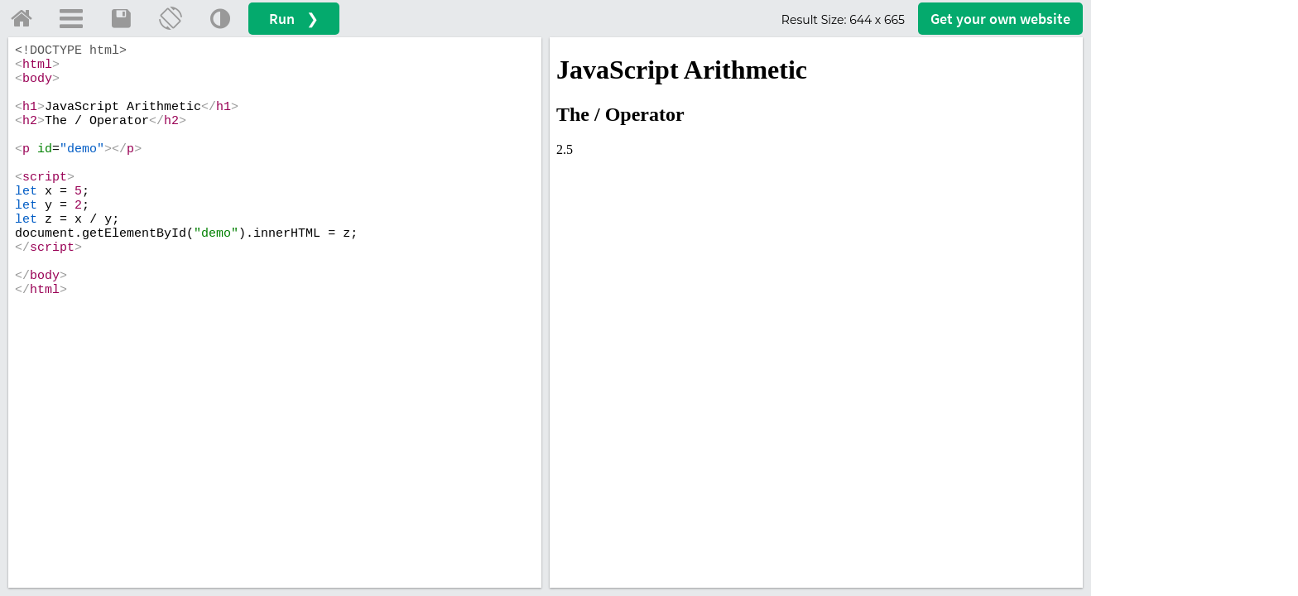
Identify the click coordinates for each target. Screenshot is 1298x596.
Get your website (1000, 18)
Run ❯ (294, 18)
